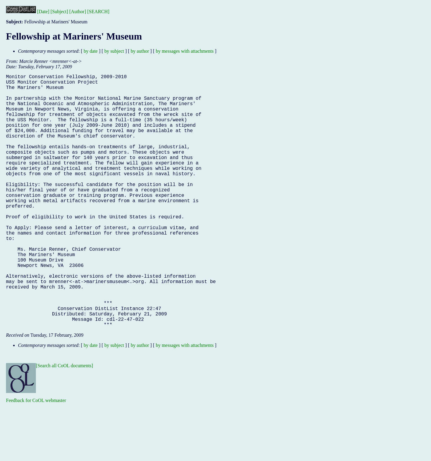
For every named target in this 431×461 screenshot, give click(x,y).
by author (140, 51)
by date (91, 51)
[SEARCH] (98, 11)
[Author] (77, 11)
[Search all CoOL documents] (64, 421)
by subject (114, 51)
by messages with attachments (184, 51)
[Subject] (59, 11)
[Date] (43, 11)
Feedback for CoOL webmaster (36, 456)
